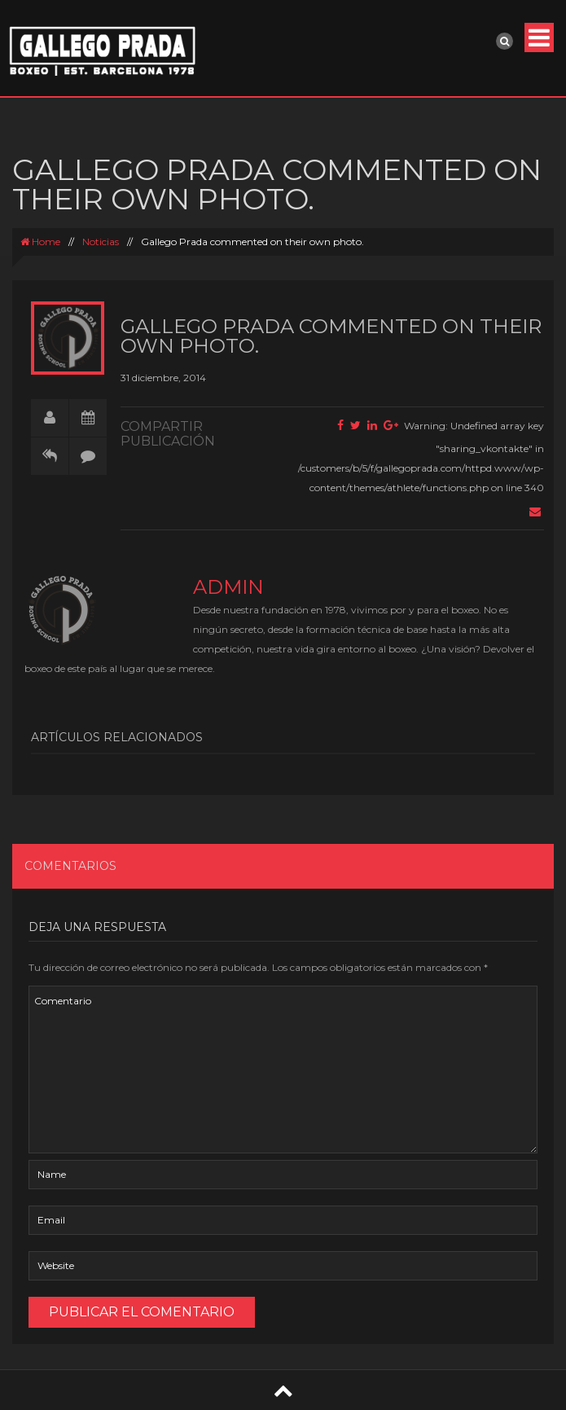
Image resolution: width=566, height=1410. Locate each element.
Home (40, 241)
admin (228, 587)
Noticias (100, 241)
